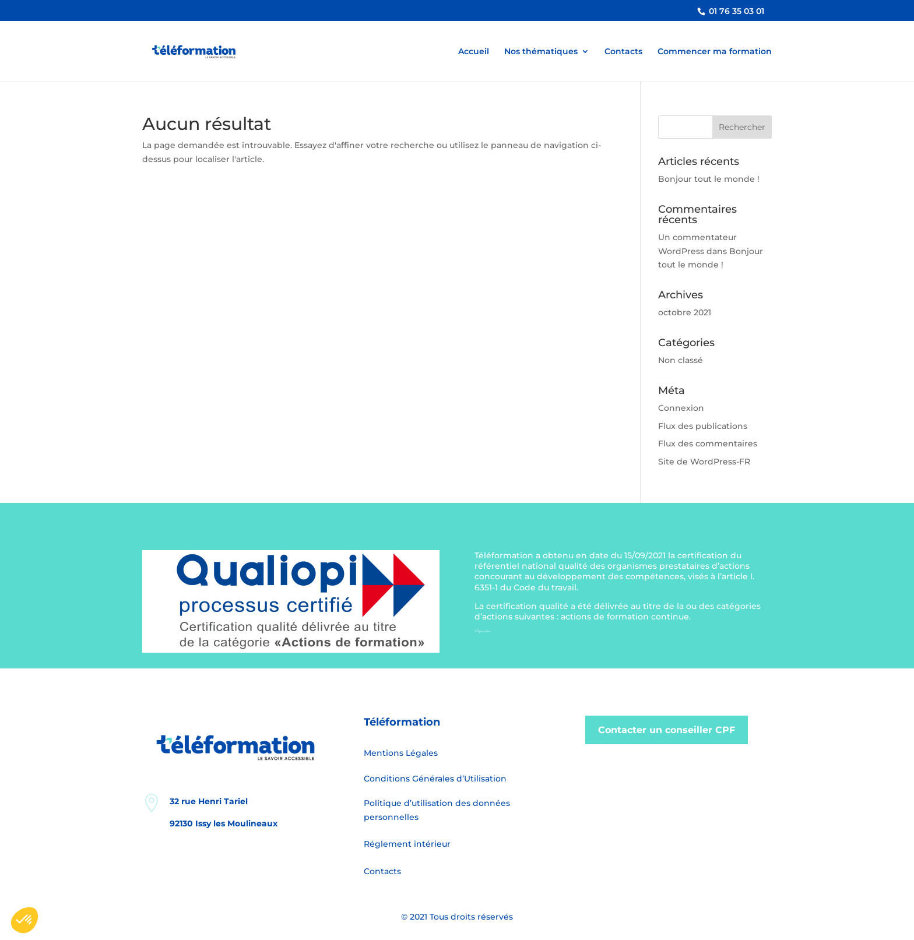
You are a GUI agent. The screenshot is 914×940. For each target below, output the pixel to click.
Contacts (623, 52)
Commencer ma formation (715, 52)
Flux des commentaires (707, 443)
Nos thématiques (541, 52)
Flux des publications (702, 426)
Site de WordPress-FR (704, 461)
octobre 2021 (684, 312)
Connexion (681, 408)
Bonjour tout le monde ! (709, 179)
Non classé (680, 360)
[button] (24, 920)
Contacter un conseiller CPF (666, 729)
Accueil (473, 52)
